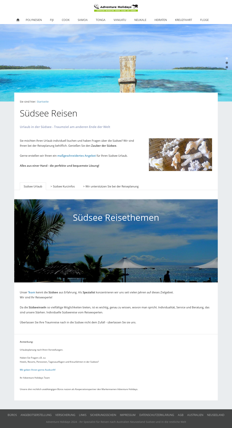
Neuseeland (215, 415)
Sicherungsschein (103, 415)
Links (82, 415)
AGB (181, 415)
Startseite (43, 101)
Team (31, 292)
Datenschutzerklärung (156, 415)
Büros (12, 415)
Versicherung (65, 415)
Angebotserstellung (36, 415)
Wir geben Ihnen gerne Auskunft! (38, 369)
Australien (195, 415)
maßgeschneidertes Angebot (76, 155)
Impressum (128, 415)
